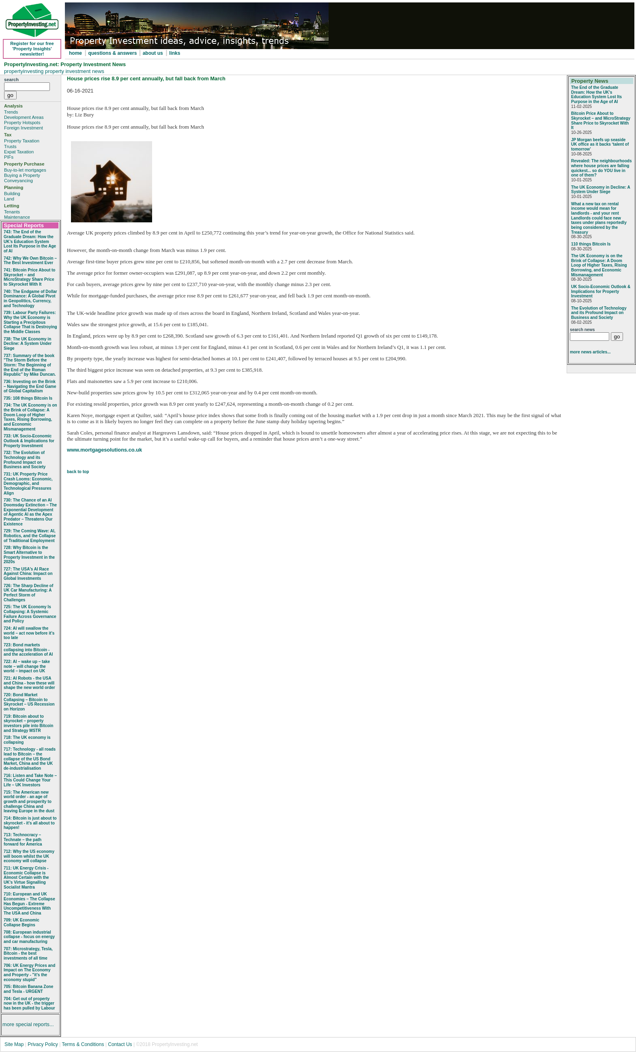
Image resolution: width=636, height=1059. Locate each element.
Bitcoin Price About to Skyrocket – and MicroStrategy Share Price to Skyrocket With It (600, 120)
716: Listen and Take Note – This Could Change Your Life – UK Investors (30, 780)
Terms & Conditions (83, 1044)
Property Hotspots (22, 122)
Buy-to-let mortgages (25, 170)
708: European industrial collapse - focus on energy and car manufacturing (29, 937)
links (174, 53)
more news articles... (590, 352)
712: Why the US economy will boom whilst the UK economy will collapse (29, 856)
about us (153, 53)
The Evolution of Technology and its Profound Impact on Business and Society (598, 313)
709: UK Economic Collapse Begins (21, 922)
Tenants (12, 211)
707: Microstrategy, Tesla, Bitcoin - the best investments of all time (28, 953)
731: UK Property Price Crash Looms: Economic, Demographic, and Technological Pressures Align (28, 483)
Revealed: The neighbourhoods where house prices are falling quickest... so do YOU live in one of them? (601, 168)
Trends (11, 112)
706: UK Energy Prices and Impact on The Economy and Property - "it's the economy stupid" (29, 972)
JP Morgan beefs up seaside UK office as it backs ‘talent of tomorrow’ (600, 144)
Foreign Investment (23, 127)
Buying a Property (22, 175)
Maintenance (17, 217)
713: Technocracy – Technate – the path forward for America (23, 839)
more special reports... (28, 1024)
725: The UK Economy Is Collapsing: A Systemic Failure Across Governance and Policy (30, 614)
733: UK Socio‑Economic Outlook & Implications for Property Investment (29, 441)
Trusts (10, 146)
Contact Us (120, 1044)
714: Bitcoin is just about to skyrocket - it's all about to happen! (30, 823)
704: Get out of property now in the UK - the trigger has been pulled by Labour (29, 1003)
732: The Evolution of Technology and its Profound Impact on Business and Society (24, 459)
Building (12, 193)
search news (582, 329)
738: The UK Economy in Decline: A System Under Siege (28, 344)
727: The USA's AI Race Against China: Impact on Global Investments (28, 574)
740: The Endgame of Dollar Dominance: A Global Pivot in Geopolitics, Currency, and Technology (30, 298)
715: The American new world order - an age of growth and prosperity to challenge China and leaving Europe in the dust (29, 802)
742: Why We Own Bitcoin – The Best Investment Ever (30, 260)
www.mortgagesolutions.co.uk (104, 450)
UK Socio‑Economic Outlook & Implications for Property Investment (600, 291)
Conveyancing (18, 180)
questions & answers (113, 53)
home (75, 53)
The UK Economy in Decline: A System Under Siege (600, 189)
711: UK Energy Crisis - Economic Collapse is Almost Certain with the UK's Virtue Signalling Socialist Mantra (26, 877)
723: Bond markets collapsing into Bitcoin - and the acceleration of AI (28, 649)
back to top (78, 471)
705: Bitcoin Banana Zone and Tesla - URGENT (28, 989)
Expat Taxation (19, 151)
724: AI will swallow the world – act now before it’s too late (29, 633)
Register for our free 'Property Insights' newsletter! (32, 48)
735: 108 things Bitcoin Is (28, 398)
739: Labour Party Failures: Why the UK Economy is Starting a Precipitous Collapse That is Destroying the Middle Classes (30, 322)
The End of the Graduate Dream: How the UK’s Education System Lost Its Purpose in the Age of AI (596, 94)
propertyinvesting (24, 71)
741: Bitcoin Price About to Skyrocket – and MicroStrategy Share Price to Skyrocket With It (29, 277)
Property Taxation (21, 140)
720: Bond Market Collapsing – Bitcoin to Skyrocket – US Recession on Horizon (29, 702)
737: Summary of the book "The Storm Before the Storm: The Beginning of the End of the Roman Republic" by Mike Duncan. (30, 365)
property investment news (74, 71)
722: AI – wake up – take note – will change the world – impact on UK (27, 666)
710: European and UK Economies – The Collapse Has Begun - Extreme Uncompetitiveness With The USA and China (29, 903)
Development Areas (24, 117)
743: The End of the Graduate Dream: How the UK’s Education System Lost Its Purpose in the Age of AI (30, 241)
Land (9, 198)
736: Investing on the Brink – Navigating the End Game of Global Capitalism (30, 386)
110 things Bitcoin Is (590, 244)
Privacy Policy (43, 1044)
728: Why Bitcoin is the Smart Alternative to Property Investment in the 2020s (29, 554)
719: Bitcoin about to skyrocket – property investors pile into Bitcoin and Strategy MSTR (28, 723)
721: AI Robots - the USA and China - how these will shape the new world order (29, 683)
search (11, 79)
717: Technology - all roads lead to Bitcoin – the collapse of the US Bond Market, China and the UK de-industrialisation (30, 759)
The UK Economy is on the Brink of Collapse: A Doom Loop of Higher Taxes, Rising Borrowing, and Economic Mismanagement (599, 265)
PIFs (8, 157)
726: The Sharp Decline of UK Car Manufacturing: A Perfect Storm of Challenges (28, 592)
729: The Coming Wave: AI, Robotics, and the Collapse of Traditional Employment (30, 535)
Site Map (14, 1044)
